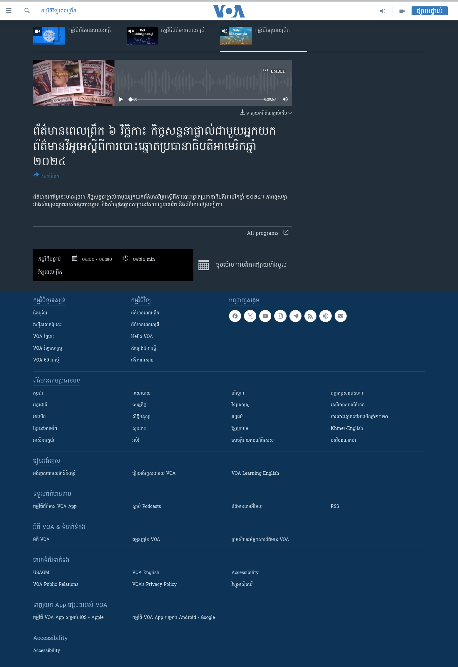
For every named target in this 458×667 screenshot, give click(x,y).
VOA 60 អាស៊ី (46, 360)
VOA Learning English (255, 473)
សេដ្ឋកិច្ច (139, 405)
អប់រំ (135, 440)
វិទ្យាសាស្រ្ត (241, 405)
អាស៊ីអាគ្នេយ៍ (43, 440)
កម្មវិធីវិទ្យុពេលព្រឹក (58, 11)
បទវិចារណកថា (343, 440)
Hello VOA (142, 337)
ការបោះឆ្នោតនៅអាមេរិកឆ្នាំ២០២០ (359, 417)
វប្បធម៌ (237, 417)
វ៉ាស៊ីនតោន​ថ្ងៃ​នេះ (47, 325)
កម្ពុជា (38, 393)
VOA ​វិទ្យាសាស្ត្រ (47, 348)
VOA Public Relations (56, 584)
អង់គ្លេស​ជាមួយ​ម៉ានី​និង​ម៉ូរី (54, 473)
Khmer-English (347, 428)
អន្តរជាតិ (40, 405)
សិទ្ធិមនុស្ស (141, 417)
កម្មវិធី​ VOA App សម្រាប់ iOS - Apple (68, 617)
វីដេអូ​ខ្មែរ (40, 313)
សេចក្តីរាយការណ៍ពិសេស (253, 440)
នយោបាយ (141, 393)
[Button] (46, 176)
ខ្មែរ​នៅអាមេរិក (45, 428)
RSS (335, 506)
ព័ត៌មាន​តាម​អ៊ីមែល (247, 506)
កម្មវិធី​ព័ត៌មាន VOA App (55, 506)
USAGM (41, 573)
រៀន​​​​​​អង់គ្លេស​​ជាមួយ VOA (154, 473)
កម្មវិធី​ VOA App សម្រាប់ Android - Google (173, 617)
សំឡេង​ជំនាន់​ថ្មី (143, 348)
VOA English (145, 573)
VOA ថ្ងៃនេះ (43, 337)
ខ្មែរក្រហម (240, 428)
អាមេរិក (39, 417)
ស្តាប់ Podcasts (146, 506)
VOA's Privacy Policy (154, 584)
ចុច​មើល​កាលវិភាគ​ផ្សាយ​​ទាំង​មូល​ (242, 265)
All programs (267, 233)
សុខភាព (139, 428)
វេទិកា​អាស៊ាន (142, 360)
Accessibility (245, 573)
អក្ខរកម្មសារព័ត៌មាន (347, 393)
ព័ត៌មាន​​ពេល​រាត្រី (145, 325)
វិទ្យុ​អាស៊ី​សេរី (242, 584)
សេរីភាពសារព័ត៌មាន (348, 405)
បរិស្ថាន (238, 393)
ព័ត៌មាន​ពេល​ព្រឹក (145, 313)
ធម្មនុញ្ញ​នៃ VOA (146, 540)
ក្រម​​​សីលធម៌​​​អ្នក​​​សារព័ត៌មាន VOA (260, 540)
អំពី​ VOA (41, 540)
